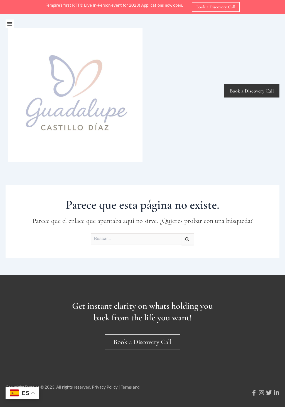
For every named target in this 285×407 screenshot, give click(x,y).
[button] (10, 24)
